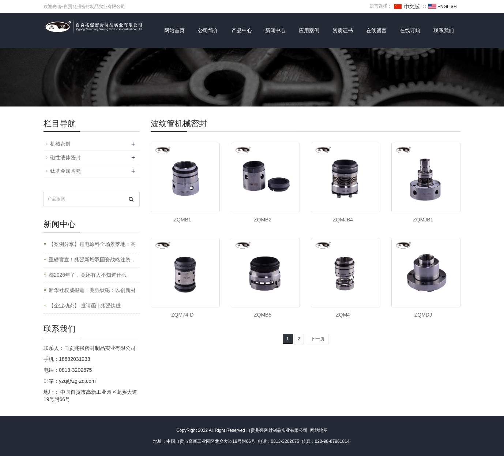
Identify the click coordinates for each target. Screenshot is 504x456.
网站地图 (319, 430)
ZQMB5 (262, 315)
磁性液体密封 (65, 157)
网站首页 (174, 30)
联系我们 (443, 30)
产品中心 (242, 30)
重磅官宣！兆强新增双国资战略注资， (92, 259)
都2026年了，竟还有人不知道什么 (88, 275)
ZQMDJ (423, 315)
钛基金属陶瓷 (65, 171)
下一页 (318, 338)
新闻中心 (275, 30)
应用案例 (309, 30)
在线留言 (376, 30)
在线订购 (410, 30)
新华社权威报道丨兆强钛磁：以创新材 (92, 290)
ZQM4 (343, 315)
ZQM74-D (182, 315)
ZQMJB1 (423, 220)
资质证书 (342, 30)
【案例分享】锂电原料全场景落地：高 (92, 244)
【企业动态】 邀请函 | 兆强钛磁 (85, 306)
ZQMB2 (262, 220)
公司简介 (208, 30)
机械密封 (60, 144)
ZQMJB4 (343, 220)
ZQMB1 (182, 220)
